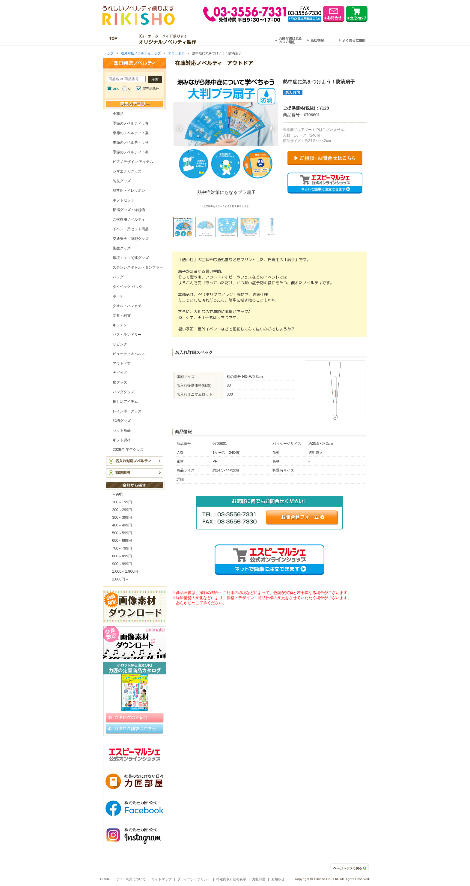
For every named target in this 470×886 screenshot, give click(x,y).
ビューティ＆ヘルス (129, 354)
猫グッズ (120, 382)
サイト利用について (131, 879)
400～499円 (122, 525)
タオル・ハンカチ (127, 306)
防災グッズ (122, 181)
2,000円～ (120, 579)
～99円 (117, 494)
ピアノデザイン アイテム (133, 162)
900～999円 (122, 564)
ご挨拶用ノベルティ (129, 219)
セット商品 (122, 430)
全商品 (118, 114)
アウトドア (176, 53)
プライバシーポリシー (193, 879)
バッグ (118, 277)
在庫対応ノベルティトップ (141, 53)
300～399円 (122, 517)
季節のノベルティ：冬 (131, 152)
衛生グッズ (122, 248)
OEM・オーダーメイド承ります (169, 39)
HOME (105, 879)
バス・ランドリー (127, 335)
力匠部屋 (258, 879)
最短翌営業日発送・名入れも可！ (242, 39)
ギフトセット (123, 200)
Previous (180, 128)
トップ (109, 53)
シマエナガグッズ (127, 171)
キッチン (120, 325)
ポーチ (118, 296)
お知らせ (277, 879)
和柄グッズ (122, 421)
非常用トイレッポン (129, 190)
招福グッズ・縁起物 (129, 210)
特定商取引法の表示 (231, 879)
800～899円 (122, 556)
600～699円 (122, 540)
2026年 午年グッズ (128, 450)
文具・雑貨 (122, 315)
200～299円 (122, 510)
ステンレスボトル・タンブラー (138, 267)
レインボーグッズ (127, 411)
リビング (120, 344)
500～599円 (122, 533)
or (130, 88)
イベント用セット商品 (131, 229)
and (116, 88)
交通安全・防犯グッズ (131, 239)
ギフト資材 (122, 440)
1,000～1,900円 (125, 571)
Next (272, 128)
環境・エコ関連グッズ (131, 258)
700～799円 (122, 548)
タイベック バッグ (127, 287)
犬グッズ (120, 373)
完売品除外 (151, 88)
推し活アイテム (125, 401)
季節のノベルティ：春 (131, 123)
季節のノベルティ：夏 (131, 133)
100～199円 (122, 502)
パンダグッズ (123, 392)
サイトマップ (161, 879)
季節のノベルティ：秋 (131, 142)
